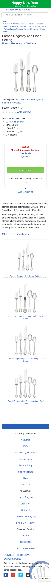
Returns (25, 535)
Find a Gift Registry (25, 523)
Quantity (25, 156)
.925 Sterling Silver (14, 122)
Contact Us (25, 542)
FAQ (25, 446)
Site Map (25, 484)
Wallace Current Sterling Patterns (33, 26)
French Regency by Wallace (19, 43)
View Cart (25, 504)
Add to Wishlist (25, 192)
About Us (25, 440)
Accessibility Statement (25, 453)
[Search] (24, 14)
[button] (44, 579)
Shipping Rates (25, 472)
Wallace (16, 24)
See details (25, 153)
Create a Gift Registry (25, 516)
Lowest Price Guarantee (25, 6)
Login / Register (25, 497)
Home (4, 21)
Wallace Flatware (28, 24)
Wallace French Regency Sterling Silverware (21, 29)
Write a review (24, 112)
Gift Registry (25, 510)
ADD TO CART (25, 170)
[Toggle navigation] (2, 10)
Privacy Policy (25, 465)
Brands (7, 24)
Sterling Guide (25, 459)
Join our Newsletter (25, 548)
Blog (25, 478)
